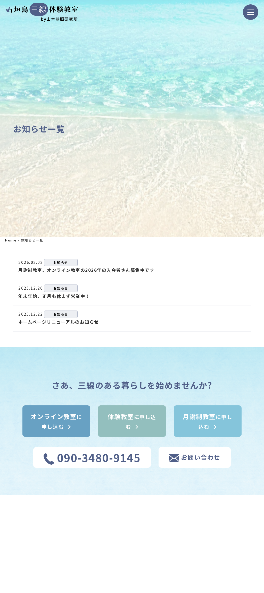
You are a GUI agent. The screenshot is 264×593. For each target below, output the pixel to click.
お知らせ (60, 262)
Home (10, 240)
